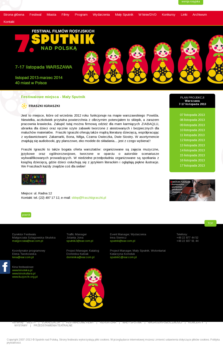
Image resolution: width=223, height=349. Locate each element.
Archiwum (200, 14)
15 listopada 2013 (192, 155)
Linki (184, 14)
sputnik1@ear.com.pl (123, 257)
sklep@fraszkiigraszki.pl (89, 197)
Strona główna (13, 14)
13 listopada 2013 (192, 145)
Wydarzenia (101, 14)
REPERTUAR (108, 322)
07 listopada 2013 (192, 115)
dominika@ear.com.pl (80, 257)
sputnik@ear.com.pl (122, 240)
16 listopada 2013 (192, 160)
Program (81, 14)
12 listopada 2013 (192, 140)
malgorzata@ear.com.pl (27, 240)
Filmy (65, 14)
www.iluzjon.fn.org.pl (25, 276)
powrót (26, 214)
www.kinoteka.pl (22, 270)
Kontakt (8, 21)
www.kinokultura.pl (23, 273)
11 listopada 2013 (192, 135)
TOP (210, 223)
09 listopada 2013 (192, 125)
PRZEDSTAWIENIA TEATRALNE (53, 325)
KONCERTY (195, 322)
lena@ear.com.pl (23, 257)
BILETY (31, 322)
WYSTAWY (20, 325)
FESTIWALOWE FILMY (80, 322)
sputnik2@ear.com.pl (79, 240)
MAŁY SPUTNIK (132, 322)
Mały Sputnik (124, 14)
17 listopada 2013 (192, 165)
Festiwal (35, 14)
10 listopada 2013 (192, 130)
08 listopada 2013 (192, 120)
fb (5, 277)
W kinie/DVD (148, 14)
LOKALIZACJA (51, 322)
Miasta (51, 14)
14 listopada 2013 (192, 150)
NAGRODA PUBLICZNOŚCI (165, 322)
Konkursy (169, 14)
